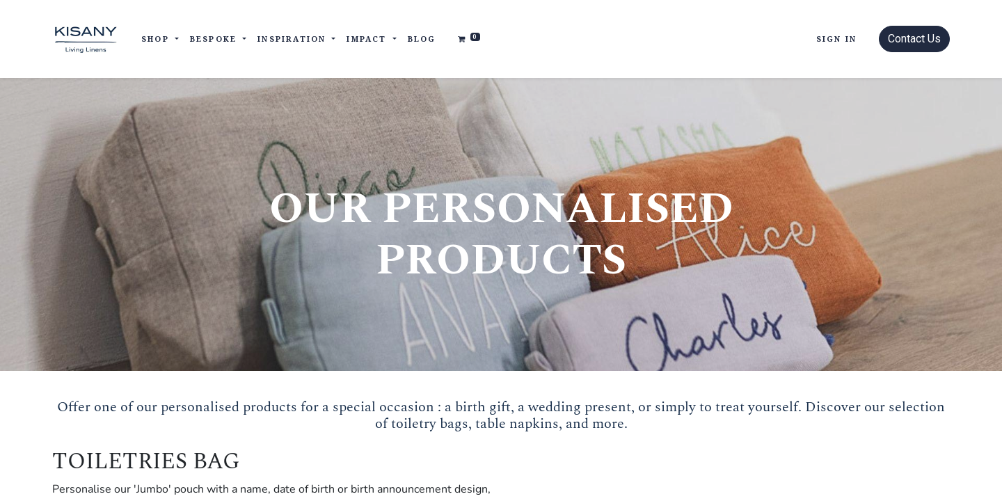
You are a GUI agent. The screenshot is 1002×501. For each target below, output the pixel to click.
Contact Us (914, 38)
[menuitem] (422, 39)
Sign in (836, 38)
